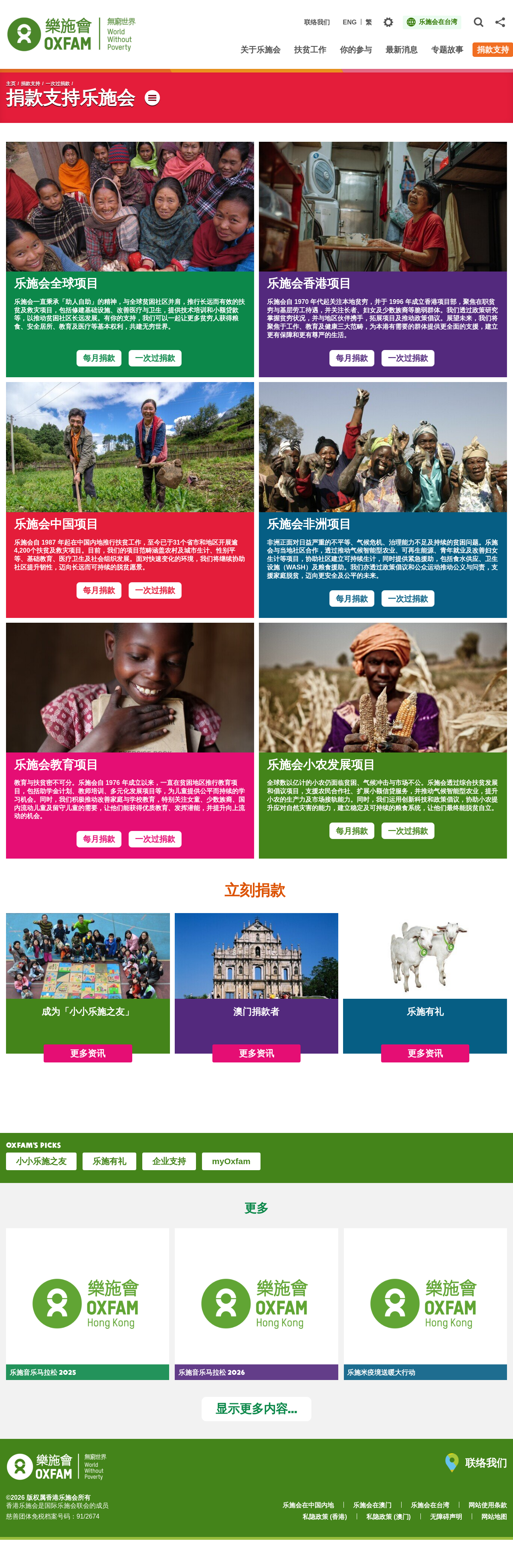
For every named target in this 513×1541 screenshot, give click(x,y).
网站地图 (494, 1518)
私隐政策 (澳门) (388, 1518)
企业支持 (169, 1161)
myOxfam (231, 1161)
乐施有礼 (109, 1161)
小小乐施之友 (41, 1161)
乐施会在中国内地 (308, 1506)
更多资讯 (87, 1053)
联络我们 (317, 22)
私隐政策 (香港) (325, 1518)
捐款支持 (30, 84)
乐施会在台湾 (430, 1506)
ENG (350, 22)
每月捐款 (99, 358)
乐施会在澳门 (372, 1506)
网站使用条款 (488, 1506)
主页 (11, 84)
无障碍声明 (446, 1518)
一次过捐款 (58, 84)
